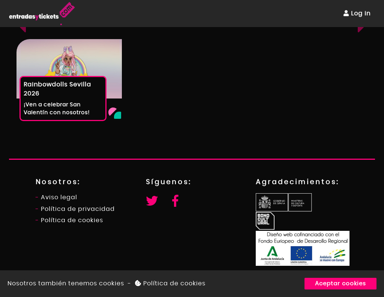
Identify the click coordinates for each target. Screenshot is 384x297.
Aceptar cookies (340, 283)
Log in (357, 13)
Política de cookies (170, 283)
